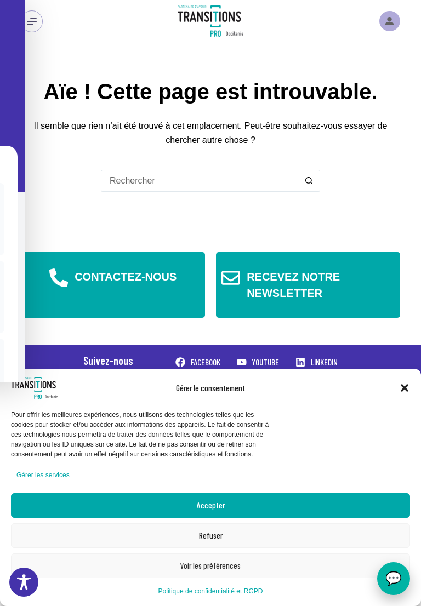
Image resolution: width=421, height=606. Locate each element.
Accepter (211, 505)
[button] (404, 387)
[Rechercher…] (199, 181)
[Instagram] (389, 21)
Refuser (211, 535)
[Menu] (32, 21)
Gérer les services (43, 475)
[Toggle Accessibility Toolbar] (23, 582)
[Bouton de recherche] (309, 181)
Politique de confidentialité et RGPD (210, 591)
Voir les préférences (210, 565)
